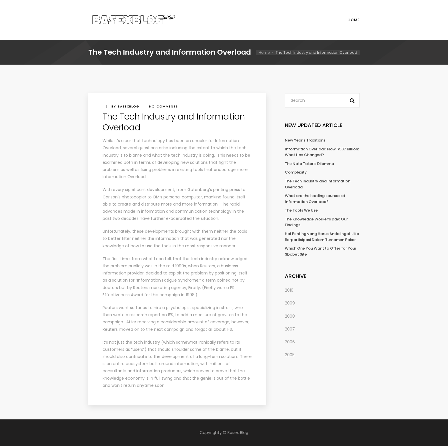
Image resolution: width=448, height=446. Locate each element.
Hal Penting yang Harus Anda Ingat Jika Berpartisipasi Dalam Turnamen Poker (322, 236)
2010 (289, 290)
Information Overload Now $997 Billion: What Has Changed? (322, 152)
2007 (290, 329)
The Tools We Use (301, 210)
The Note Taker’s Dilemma (309, 163)
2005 (290, 355)
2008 (290, 316)
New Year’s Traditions (305, 140)
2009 (290, 303)
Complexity (296, 172)
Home (354, 19)
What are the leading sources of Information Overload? (315, 198)
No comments (163, 106)
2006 (290, 342)
